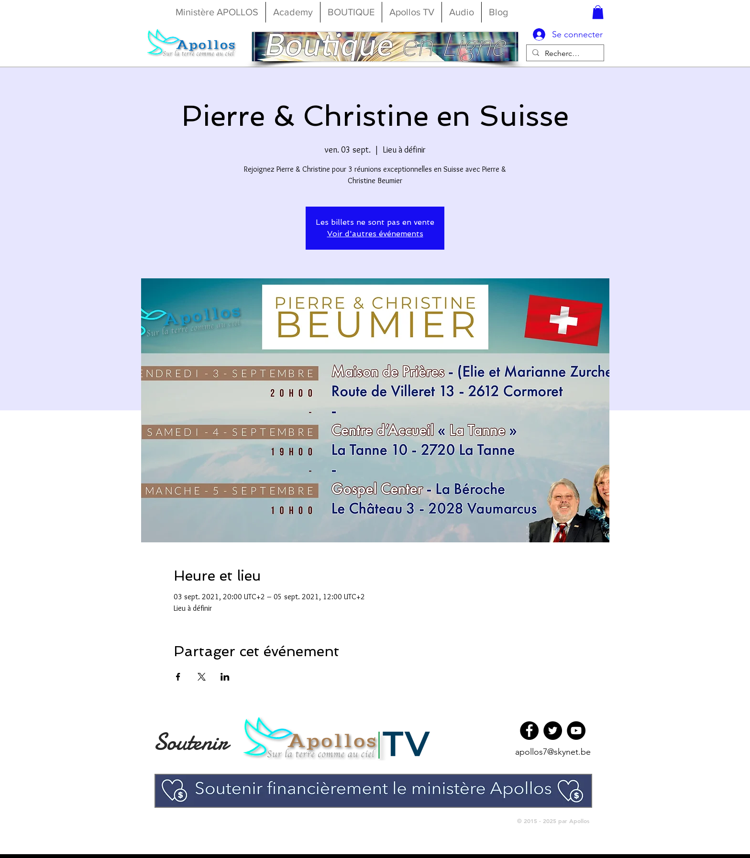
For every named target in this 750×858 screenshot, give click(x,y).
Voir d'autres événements (375, 233)
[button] (598, 12)
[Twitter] (552, 730)
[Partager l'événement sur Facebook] (178, 677)
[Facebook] (529, 730)
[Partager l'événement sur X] (201, 677)
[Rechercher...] (564, 53)
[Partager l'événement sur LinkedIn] (225, 677)
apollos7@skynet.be (553, 752)
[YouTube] (576, 730)
